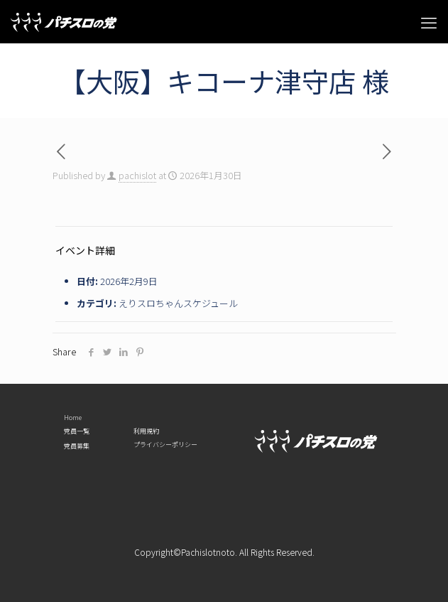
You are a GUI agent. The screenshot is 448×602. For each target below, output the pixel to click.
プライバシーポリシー (165, 444)
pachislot (137, 175)
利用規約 (146, 431)
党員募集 (76, 446)
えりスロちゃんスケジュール (178, 303)
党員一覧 (76, 431)
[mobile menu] (429, 21)
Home (73, 417)
